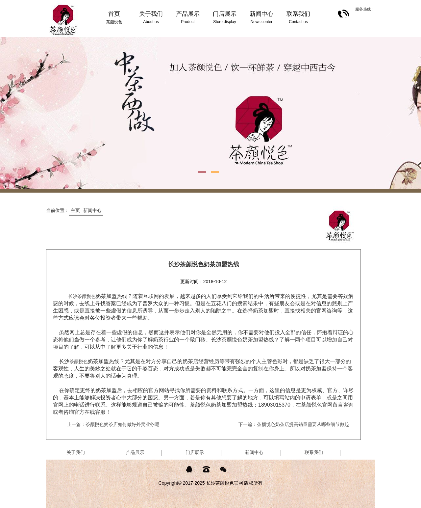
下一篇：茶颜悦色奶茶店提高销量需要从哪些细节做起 (293, 424)
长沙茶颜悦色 (82, 296)
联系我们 (314, 452)
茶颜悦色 (78, 361)
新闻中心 (92, 210)
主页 (75, 210)
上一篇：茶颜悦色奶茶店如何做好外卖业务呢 (113, 424)
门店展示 (195, 452)
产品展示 (135, 452)
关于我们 (75, 452)
